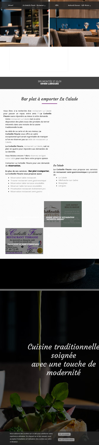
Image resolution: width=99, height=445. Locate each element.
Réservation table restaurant (23, 177)
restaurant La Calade (42, 110)
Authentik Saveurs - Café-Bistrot (79, 5)
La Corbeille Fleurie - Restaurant (34, 5)
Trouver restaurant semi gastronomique (28, 180)
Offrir (56, 5)
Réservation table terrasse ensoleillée (27, 183)
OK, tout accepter (64, 434)
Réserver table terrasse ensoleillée (26, 186)
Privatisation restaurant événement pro (28, 188)
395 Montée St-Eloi (49, 82)
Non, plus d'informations (66, 440)
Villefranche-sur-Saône (68, 180)
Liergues (62, 185)
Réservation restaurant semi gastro (26, 191)
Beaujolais (62, 183)
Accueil (10, 5)
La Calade (62, 177)
